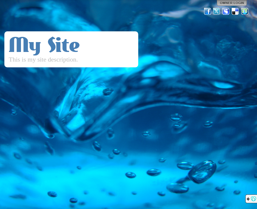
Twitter (217, 11)
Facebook (207, 11)
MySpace (226, 11)
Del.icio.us (235, 11)
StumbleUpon (245, 11)
